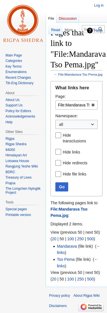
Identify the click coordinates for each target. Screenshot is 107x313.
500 (90, 239)
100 (70, 239)
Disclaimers (58, 306)
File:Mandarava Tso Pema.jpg (80, 74)
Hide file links (74, 174)
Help (98, 30)
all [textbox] (61, 124)
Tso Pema (65, 259)
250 (80, 239)
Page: (60, 96)
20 (54, 239)
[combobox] (76, 105)
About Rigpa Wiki (86, 296)
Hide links (71, 152)
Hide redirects (75, 163)
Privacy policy (59, 296)
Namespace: (66, 116)
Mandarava (67, 246)
